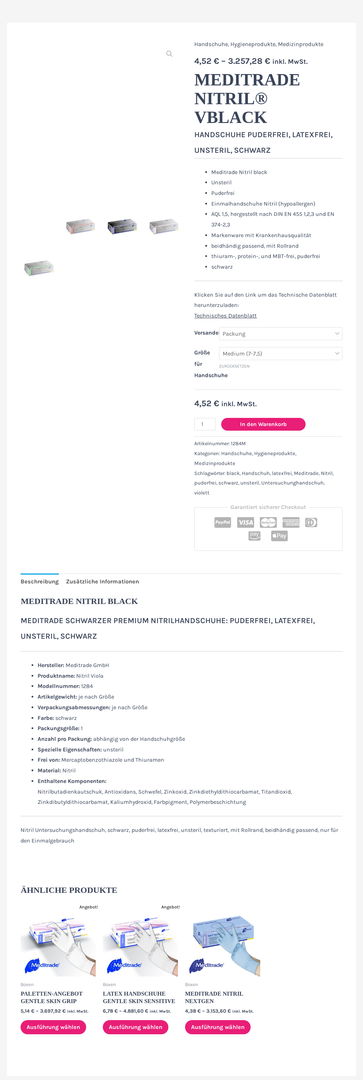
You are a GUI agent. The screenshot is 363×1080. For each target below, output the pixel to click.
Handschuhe (210, 44)
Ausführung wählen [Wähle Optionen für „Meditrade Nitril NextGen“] (218, 1004)
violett (329, 472)
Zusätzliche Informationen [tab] (99, 560)
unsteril (248, 472)
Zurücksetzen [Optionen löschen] (234, 365)
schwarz (226, 472)
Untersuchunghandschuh (289, 472)
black (233, 462)
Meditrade (303, 462)
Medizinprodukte (298, 44)
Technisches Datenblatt (224, 315)
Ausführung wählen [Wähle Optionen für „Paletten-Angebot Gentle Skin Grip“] (54, 1004)
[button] (169, 53)
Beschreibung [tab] (39, 560)
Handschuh (255, 462)
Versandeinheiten (217, 332)
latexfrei (280, 462)
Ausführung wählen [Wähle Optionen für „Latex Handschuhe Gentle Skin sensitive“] (136, 1004)
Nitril (323, 462)
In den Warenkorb (262, 423)
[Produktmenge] (204, 424)
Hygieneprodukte (252, 44)
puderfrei (204, 472)
